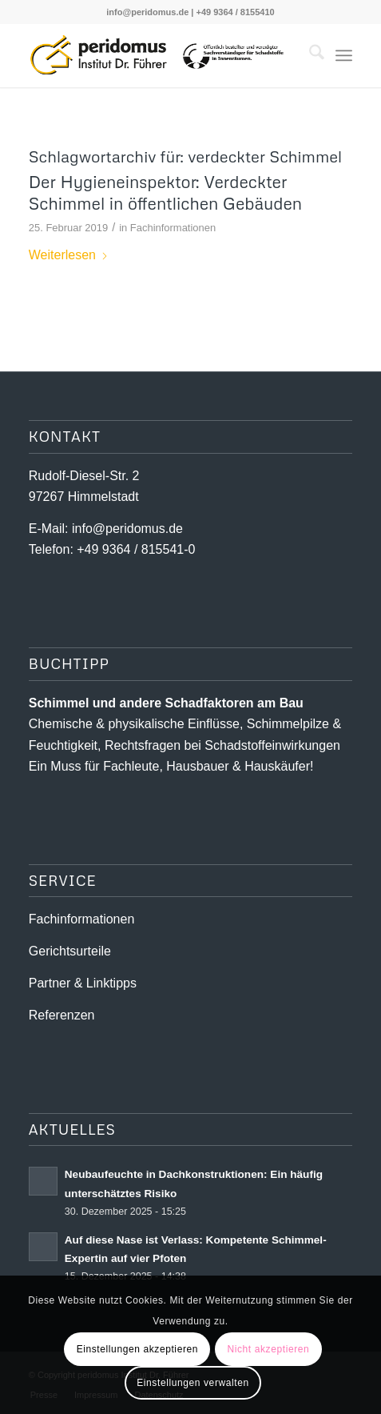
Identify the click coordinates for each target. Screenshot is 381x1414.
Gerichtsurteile (70, 951)
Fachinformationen (173, 228)
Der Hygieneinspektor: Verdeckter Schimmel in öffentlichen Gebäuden (165, 192)
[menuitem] (308, 55)
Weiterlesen (69, 255)
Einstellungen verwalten (193, 1382)
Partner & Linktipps (83, 983)
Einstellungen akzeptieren (137, 1349)
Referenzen (62, 1015)
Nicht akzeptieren (268, 1349)
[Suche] (308, 55)
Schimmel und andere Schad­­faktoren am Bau (166, 703)
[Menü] (343, 55)
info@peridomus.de (147, 12)
